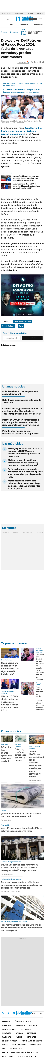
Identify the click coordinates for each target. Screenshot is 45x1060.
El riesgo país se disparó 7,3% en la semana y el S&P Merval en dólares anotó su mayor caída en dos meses (25, 452)
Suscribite (32, 338)
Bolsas (15, 532)
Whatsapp (31, 1013)
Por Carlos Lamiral (7, 874)
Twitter (3, 1013)
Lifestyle (31, 1033)
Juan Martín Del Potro (23, 32)
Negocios (6, 1033)
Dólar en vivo (19, 13)
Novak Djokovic (8, 326)
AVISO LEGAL (8, 1056)
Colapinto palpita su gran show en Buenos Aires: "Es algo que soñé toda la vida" (10, 669)
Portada (6, 1021)
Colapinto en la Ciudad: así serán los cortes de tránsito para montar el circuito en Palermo (40, 666)
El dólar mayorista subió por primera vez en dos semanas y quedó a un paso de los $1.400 (23, 463)
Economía (24, 25)
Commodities (27, 532)
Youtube (25, 1013)
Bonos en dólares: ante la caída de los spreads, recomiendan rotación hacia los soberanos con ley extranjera (21, 885)
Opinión (19, 1033)
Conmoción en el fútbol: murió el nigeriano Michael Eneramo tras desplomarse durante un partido (22, 91)
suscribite (33, 18)
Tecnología (35, 1045)
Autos (5, 1045)
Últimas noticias (23, 1021)
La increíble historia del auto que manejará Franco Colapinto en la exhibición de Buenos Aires (26, 178)
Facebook (8, 1013)
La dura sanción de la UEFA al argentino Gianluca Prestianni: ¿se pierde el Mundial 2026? (26, 186)
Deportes (14, 32)
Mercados (26, 1029)
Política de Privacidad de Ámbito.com (20, 1052)
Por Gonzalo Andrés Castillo (10, 892)
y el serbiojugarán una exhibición (21, 131)
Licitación (40, 13)
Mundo (19, 1037)
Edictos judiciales (27, 1056)
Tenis (21, 326)
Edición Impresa (9, 1041)
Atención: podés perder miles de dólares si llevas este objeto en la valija (21, 829)
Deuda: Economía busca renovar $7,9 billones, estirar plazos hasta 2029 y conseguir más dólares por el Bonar (19, 867)
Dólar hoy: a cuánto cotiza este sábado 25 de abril (21, 401)
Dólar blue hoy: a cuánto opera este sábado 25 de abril (20, 392)
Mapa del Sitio (16, 1049)
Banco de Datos (9, 1029)
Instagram (14, 1013)
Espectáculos (19, 1045)
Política (33, 1025)
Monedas (5, 532)
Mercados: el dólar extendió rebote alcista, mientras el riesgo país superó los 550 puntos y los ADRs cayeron (24, 484)
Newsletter (37, 1013)
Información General (32, 1041)
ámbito (4, 32)
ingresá (40, 18)
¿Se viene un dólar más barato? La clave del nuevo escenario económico (21, 815)
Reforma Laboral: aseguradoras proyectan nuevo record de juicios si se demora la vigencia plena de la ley (25, 473)
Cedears (40, 532)
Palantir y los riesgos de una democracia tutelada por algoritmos (20, 432)
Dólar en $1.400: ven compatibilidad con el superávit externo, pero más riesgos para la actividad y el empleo (20, 422)
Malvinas (30, 13)
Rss (3, 1049)
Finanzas (37, 25)
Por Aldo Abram (6, 820)
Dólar (11, 25)
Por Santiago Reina (35, 780)
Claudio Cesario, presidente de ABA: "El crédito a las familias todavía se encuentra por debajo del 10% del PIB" (22, 411)
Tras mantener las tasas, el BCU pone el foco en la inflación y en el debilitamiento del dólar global (21, 927)
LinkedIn (19, 1013)
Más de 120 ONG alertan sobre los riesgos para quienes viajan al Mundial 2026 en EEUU (9, 703)
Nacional (6, 1037)
